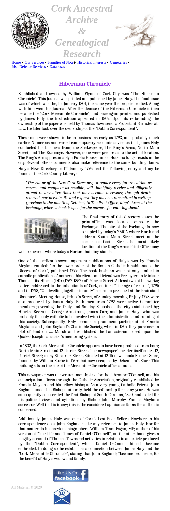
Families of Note (61, 62)
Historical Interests (91, 62)
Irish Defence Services (29, 67)
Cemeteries (118, 62)
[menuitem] (17, 62)
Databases (57, 67)
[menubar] (85, 64)
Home (16, 62)
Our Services (34, 62)
